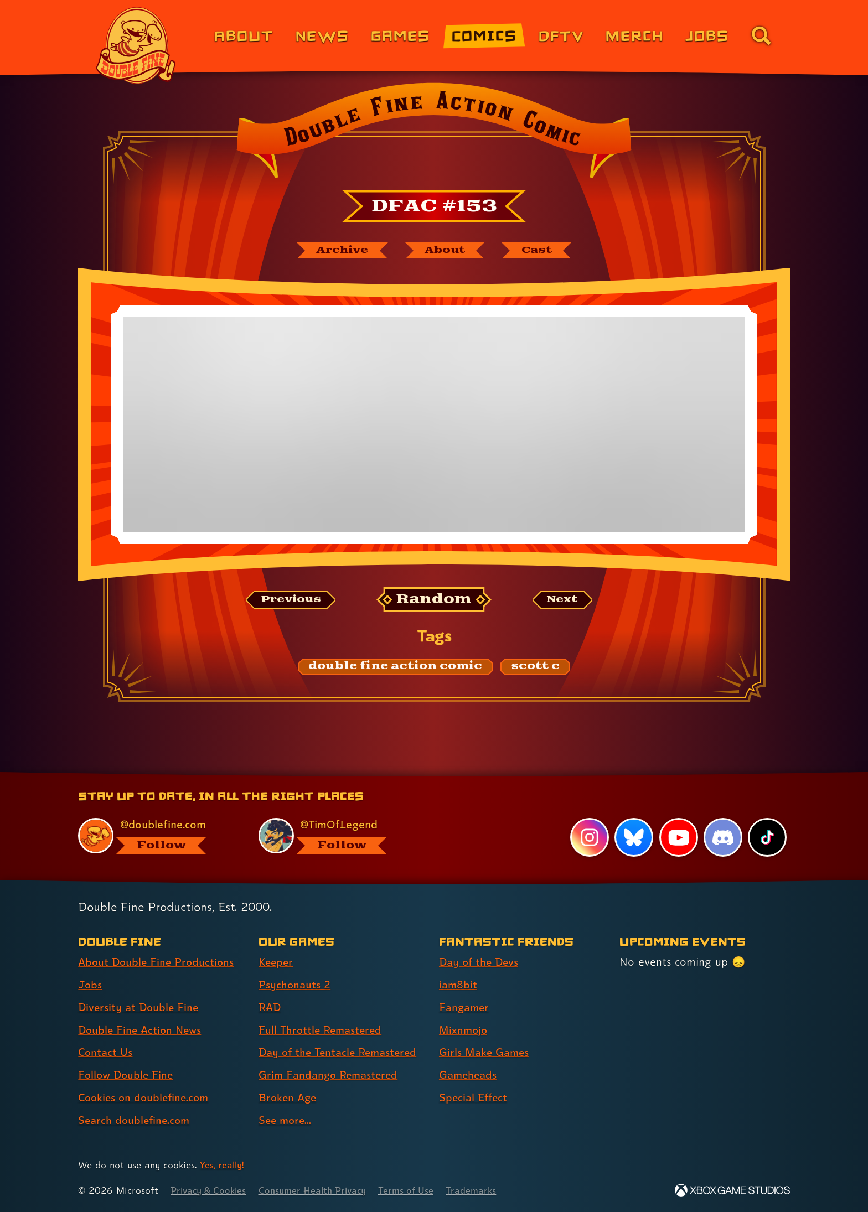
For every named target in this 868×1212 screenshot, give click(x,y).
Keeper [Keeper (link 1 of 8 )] (277, 961)
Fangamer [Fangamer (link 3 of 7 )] (465, 1007)
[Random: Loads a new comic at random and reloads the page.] (434, 600)
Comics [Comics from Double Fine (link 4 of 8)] (484, 35)
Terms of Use (416, 1190)
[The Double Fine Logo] (136, 45)
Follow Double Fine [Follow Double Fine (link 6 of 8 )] (127, 1074)
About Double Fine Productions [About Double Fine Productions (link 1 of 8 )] (158, 961)
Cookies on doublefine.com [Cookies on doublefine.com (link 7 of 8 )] (146, 1097)
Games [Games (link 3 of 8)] (400, 35)
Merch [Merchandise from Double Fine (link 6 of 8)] (635, 35)
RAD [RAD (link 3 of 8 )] (270, 1007)
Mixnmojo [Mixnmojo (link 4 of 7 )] (464, 1030)
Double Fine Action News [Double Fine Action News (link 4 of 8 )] (142, 1030)
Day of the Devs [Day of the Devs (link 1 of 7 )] (480, 961)
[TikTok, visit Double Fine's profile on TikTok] (767, 837)
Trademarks (482, 1190)
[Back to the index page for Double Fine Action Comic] (433, 133)
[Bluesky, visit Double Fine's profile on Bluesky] (633, 837)
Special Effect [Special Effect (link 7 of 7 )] (474, 1097)
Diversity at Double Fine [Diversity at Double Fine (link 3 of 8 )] (140, 1007)
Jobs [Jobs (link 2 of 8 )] (90, 984)
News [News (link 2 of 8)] (322, 35)
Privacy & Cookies (210, 1190)
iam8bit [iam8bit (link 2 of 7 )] (458, 984)
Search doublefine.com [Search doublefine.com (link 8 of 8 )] (136, 1120)
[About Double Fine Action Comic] (446, 250)
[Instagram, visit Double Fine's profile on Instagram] (589, 837)
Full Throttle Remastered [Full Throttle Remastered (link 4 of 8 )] (322, 1030)
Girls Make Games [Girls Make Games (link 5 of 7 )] (485, 1052)
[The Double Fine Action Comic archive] (338, 250)
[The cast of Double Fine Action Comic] (542, 250)
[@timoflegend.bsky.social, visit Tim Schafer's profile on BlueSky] (336, 836)
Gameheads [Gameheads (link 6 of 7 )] (469, 1074)
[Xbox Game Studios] (732, 1190)
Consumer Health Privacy (318, 1190)
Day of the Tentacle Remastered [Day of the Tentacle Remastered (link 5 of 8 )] (342, 1052)
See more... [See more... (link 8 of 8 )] (286, 1120)
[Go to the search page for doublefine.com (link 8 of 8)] (761, 35)
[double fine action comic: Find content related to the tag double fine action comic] (395, 668)
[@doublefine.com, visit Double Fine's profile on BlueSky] (155, 836)
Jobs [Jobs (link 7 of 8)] (707, 35)
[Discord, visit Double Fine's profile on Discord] (722, 837)
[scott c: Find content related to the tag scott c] (535, 668)
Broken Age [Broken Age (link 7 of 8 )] (289, 1097)
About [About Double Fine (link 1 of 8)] (243, 35)
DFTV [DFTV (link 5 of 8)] (561, 35)
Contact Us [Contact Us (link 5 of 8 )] (106, 1052)
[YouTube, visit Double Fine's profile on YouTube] (678, 837)
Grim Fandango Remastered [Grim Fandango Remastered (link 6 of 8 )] (331, 1074)
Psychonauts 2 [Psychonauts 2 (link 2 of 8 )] (295, 984)
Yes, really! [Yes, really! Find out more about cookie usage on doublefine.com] (223, 1164)
